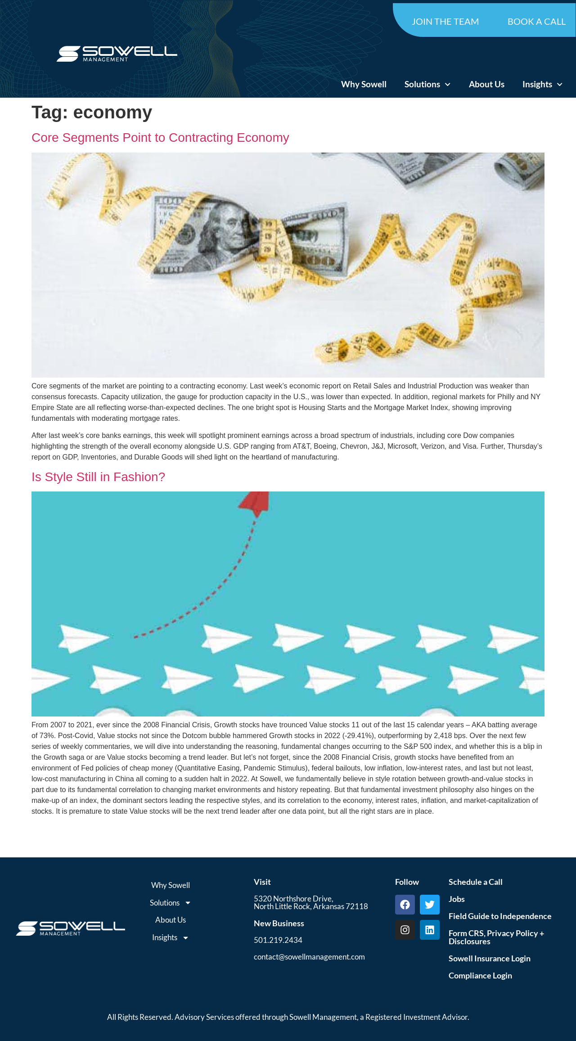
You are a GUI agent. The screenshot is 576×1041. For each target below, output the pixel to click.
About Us (486, 84)
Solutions (427, 84)
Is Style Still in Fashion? (98, 477)
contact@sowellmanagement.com (309, 956)
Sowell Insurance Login (490, 958)
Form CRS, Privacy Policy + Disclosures (496, 937)
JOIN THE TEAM (445, 21)
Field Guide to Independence (500, 916)
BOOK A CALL (537, 21)
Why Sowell (364, 84)
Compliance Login (480, 975)
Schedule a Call (476, 882)
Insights (542, 84)
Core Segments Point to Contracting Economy (160, 137)
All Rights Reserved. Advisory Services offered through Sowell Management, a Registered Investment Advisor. (288, 1017)
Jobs (457, 899)
